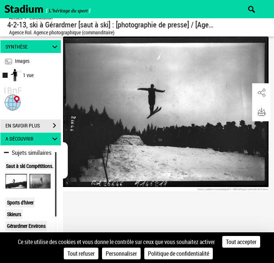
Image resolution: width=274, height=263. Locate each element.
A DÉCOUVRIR (32, 139)
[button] (13, 101)
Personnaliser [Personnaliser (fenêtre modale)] (121, 253)
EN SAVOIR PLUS (33, 126)
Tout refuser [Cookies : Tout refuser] (81, 253)
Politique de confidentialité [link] (178, 253)
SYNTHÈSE (32, 46)
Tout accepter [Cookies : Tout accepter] (241, 242)
